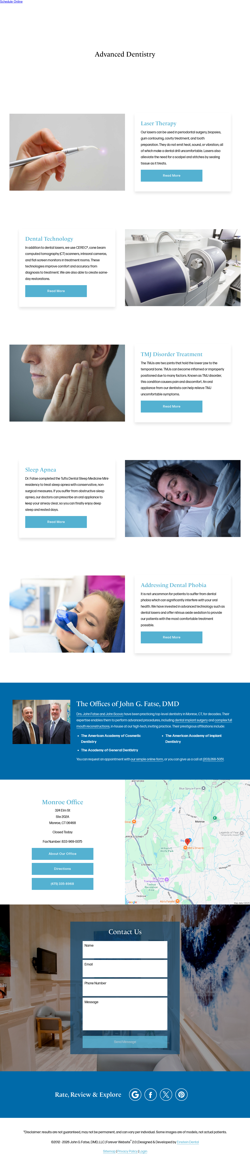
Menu (228, 14)
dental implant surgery (191, 720)
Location (180, 14)
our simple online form (147, 759)
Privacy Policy (127, 1151)
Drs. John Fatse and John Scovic (99, 714)
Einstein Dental (188, 1142)
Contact (204, 14)
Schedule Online (11, 1)
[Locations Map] (187, 842)
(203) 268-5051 (213, 759)
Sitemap (109, 1151)
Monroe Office (62, 802)
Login (143, 1151)
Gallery (126, 14)
